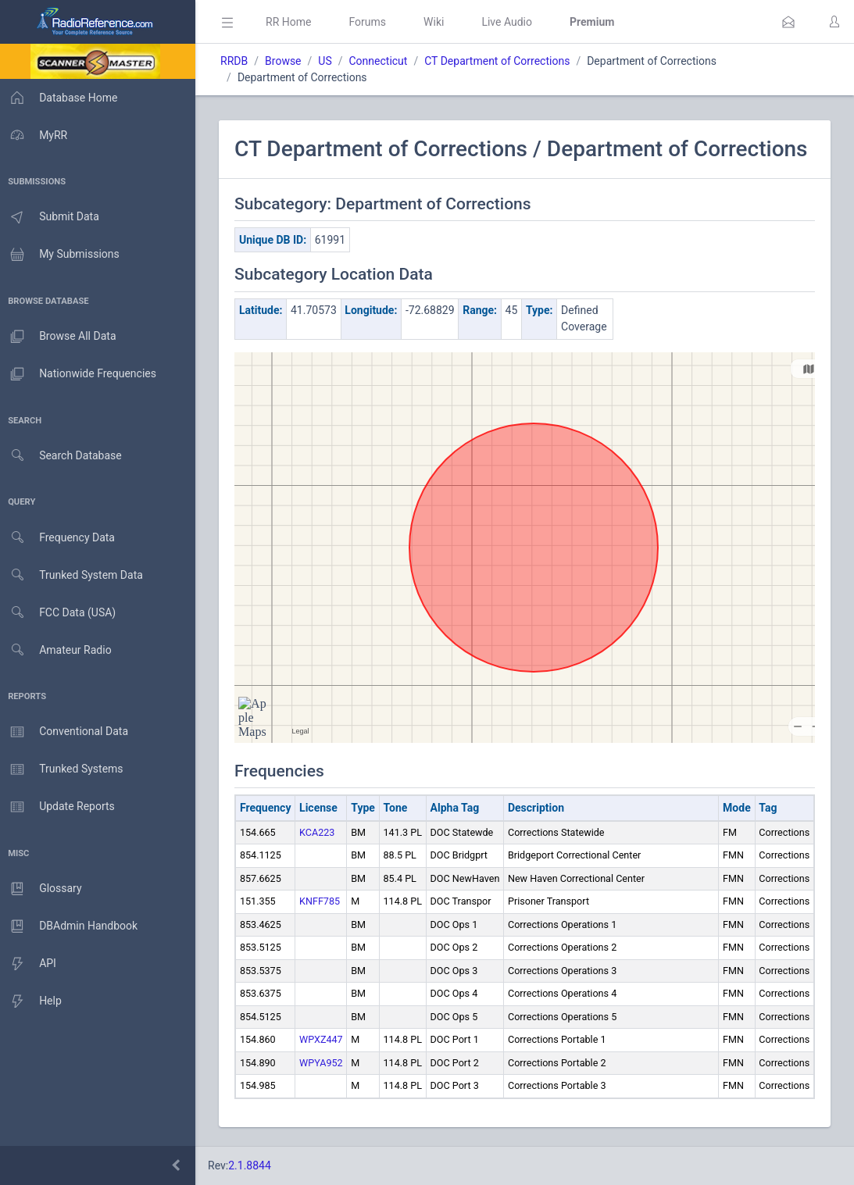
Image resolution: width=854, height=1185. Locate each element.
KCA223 (321, 832)
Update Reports (60, 807)
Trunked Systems (63, 769)
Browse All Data (60, 337)
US (329, 61)
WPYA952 (326, 1063)
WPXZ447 (326, 1039)
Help (33, 1001)
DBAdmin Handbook (71, 926)
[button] (788, 22)
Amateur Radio (58, 650)
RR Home (293, 22)
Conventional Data (66, 732)
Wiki (438, 22)
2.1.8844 (254, 1165)
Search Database (63, 455)
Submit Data (52, 217)
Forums (372, 22)
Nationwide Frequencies (80, 374)
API (30, 964)
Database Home (61, 98)
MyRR (36, 135)
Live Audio (511, 22)
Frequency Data (60, 537)
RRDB (238, 61)
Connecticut (382, 61)
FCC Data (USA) (60, 612)
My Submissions (62, 255)
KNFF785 (324, 901)
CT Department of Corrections (501, 61)
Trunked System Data (74, 575)
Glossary (43, 889)
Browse (288, 61)
